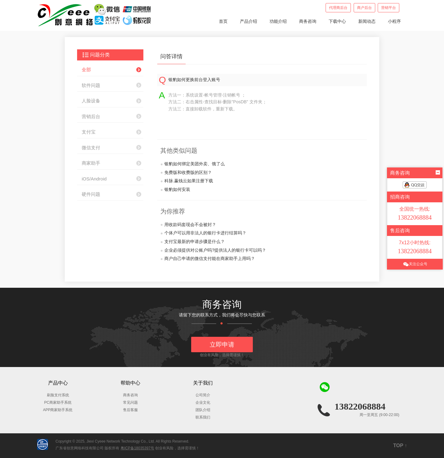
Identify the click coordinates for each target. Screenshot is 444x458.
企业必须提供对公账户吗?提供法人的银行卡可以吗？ (213, 250)
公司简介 (202, 395)
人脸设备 (91, 100)
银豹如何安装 (175, 189)
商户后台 (364, 8)
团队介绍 (202, 410)
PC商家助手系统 (58, 402)
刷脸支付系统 (58, 395)
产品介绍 (248, 21)
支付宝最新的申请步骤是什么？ (192, 242)
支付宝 (89, 131)
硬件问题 (91, 194)
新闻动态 (367, 21)
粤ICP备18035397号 (137, 448)
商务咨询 (307, 21)
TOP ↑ (400, 445)
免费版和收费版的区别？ (186, 172)
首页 (223, 21)
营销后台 (91, 116)
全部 (86, 69)
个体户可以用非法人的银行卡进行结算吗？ (203, 233)
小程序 (394, 21)
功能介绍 (278, 21)
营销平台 (388, 8)
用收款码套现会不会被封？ (188, 225)
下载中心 (337, 21)
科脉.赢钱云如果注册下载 (186, 181)
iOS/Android (94, 178)
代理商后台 (338, 8)
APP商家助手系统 (57, 410)
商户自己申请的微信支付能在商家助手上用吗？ (207, 259)
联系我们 (202, 417)
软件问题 (91, 85)
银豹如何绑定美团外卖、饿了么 (192, 164)
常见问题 (130, 402)
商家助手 (91, 163)
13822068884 (360, 406)
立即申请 (222, 344)
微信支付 (91, 147)
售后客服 (130, 410)
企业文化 (202, 402)
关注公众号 (415, 264)
